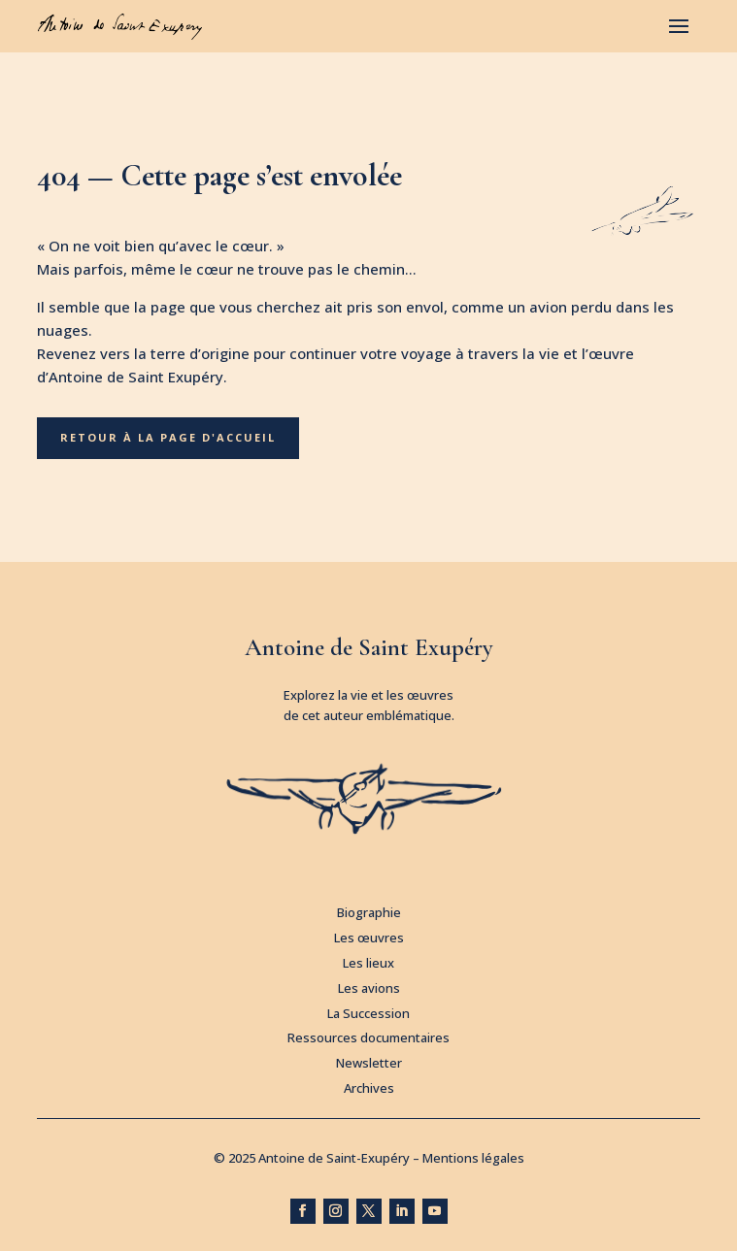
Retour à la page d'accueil (168, 437)
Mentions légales (473, 1158)
